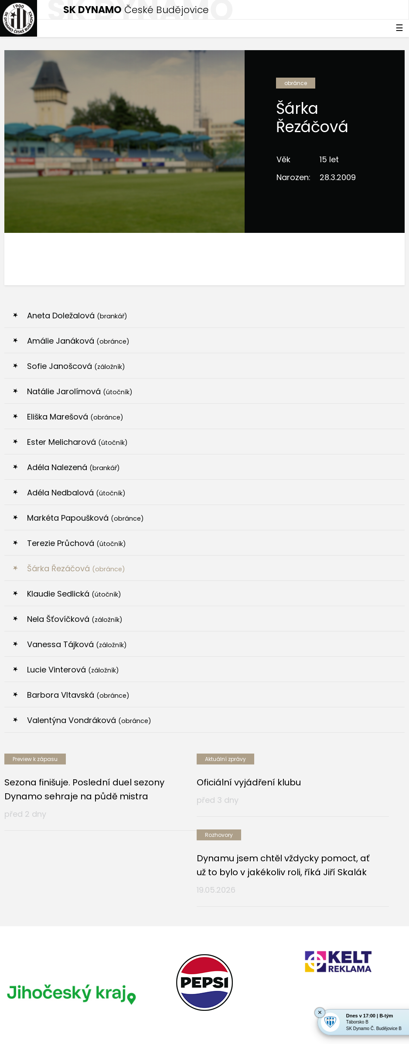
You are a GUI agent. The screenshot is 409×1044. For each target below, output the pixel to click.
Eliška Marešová (75, 416)
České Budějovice (136, 10)
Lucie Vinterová (73, 669)
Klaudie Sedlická (74, 593)
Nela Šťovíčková (75, 619)
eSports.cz (172, 1012)
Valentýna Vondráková (89, 720)
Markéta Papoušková (85, 517)
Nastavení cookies (32, 1030)
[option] (71, 931)
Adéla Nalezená (73, 467)
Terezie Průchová (76, 543)
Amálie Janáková (78, 340)
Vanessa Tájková (77, 644)
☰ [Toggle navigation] (399, 28)
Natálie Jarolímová (80, 391)
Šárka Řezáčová (76, 568)
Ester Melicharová (77, 442)
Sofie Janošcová (76, 366)
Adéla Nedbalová (76, 492)
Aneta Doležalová (77, 315)
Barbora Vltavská (78, 694)
